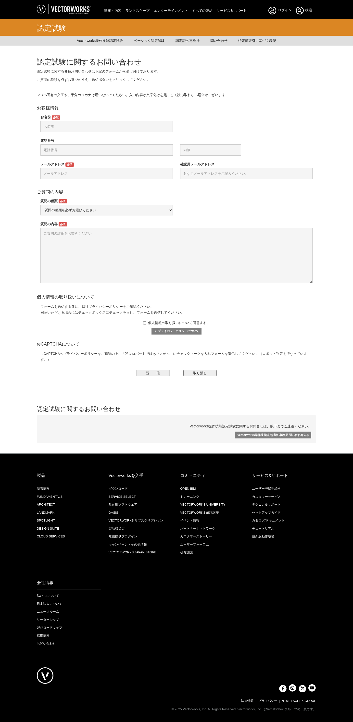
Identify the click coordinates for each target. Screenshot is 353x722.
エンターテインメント (171, 10)
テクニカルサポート (266, 504)
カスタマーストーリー (196, 536)
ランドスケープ (138, 10)
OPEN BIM (188, 488)
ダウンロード (118, 488)
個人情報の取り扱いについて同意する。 (176, 323)
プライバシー (267, 701)
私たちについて (48, 596)
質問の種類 (53, 201)
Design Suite (48, 528)
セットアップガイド (266, 512)
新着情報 (43, 488)
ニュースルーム (48, 611)
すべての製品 (202, 10)
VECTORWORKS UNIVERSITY (202, 504)
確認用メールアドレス (197, 164)
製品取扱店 (117, 528)
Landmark (45, 512)
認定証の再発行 (188, 41)
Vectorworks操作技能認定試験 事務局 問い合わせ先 (273, 435)
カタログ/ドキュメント (268, 520)
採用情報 (43, 635)
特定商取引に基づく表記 (257, 41)
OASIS (113, 512)
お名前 (50, 117)
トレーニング (189, 496)
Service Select (122, 496)
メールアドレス (57, 164)
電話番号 (47, 141)
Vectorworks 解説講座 (199, 512)
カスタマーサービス (266, 496)
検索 (303, 10)
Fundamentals (50, 496)
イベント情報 (189, 520)
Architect (46, 504)
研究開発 (186, 552)
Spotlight (46, 520)
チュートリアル (263, 528)
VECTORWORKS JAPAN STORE (133, 552)
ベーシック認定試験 (149, 41)
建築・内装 (112, 10)
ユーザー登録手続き (266, 488)
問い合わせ (218, 41)
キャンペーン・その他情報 (128, 544)
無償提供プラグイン (123, 536)
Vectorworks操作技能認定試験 (100, 41)
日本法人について (49, 604)
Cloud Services (51, 536)
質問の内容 (53, 224)
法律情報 (247, 701)
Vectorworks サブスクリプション (136, 520)
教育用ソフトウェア (123, 504)
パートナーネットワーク (197, 528)
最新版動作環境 (263, 536)
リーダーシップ (48, 620)
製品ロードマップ (49, 627)
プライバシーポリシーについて (176, 331)
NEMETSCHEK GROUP (298, 701)
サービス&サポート (231, 10)
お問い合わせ (46, 643)
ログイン (281, 10)
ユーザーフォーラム (194, 544)
